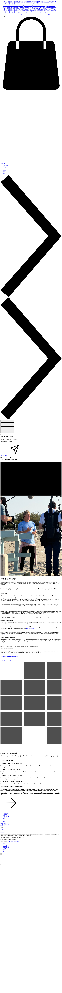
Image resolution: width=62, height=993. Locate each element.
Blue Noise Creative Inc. (14, 841)
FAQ (4, 819)
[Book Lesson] (3, 163)
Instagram (3, 830)
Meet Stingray (6, 815)
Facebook (2, 829)
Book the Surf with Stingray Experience (9, 656)
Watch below (7, 634)
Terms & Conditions (5, 824)
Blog (4, 821)
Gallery (4, 818)
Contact (4, 817)
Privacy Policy (3, 823)
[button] (31, 90)
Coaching (5, 814)
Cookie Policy (3, 825)
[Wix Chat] (10, 859)
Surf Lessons (5, 813)
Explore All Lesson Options (6, 660)
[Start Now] (9, 808)
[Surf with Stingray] (11, 455)
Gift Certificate (6, 816)
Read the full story (30, 628)
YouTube (2, 832)
